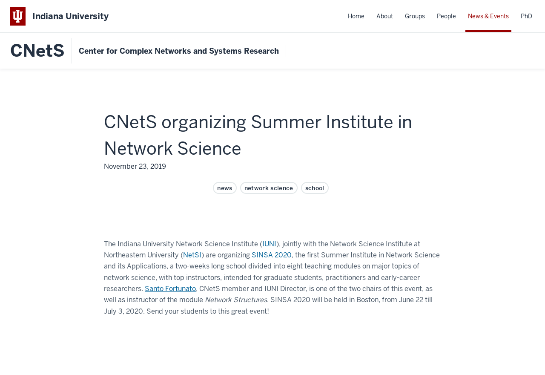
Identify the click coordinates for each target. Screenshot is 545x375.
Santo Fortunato (170, 288)
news (224, 188)
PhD (526, 16)
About (385, 16)
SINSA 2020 (272, 255)
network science (268, 188)
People (446, 16)
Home (356, 16)
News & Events (488, 16)
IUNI (269, 243)
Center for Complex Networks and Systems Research (179, 51)
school (314, 188)
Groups (414, 16)
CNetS (37, 51)
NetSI (192, 255)
